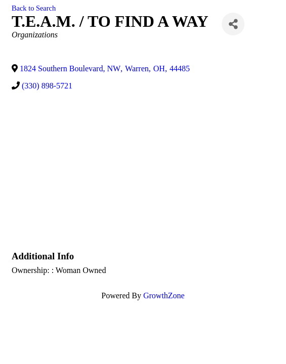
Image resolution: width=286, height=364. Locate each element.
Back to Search (34, 8)
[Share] (233, 24)
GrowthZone (164, 295)
